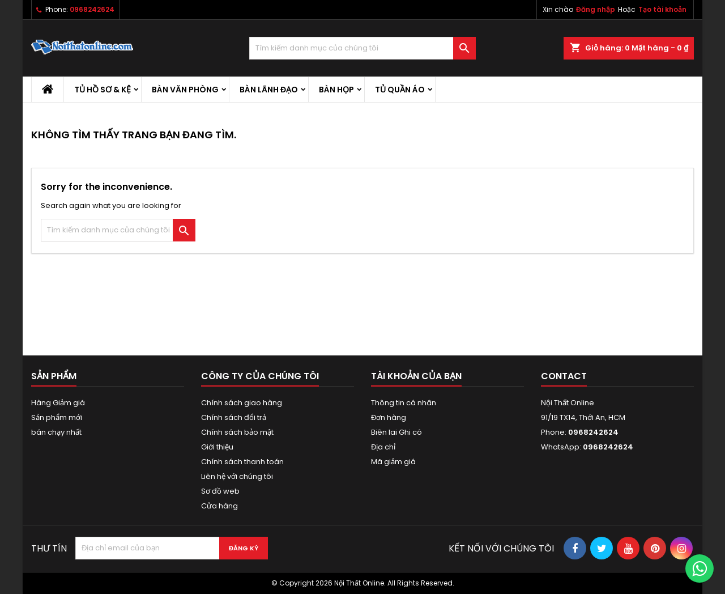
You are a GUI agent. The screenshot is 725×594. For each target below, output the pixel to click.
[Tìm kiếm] (362, 48)
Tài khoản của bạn (416, 376)
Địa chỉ (383, 447)
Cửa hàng (219, 505)
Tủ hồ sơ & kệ (102, 89)
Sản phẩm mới (56, 417)
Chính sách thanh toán (242, 461)
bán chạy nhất (56, 432)
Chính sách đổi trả (233, 417)
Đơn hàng (388, 417)
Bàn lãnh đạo (269, 89)
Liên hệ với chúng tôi (237, 476)
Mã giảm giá (393, 461)
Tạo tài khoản (662, 9)
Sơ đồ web (220, 491)
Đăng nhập (595, 9)
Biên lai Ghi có (396, 432)
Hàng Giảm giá (58, 402)
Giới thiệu (217, 447)
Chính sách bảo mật (237, 432)
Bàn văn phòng (185, 89)
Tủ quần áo (400, 89)
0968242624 (92, 9)
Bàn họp (336, 89)
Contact (564, 376)
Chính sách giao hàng (241, 402)
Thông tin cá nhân (403, 402)
